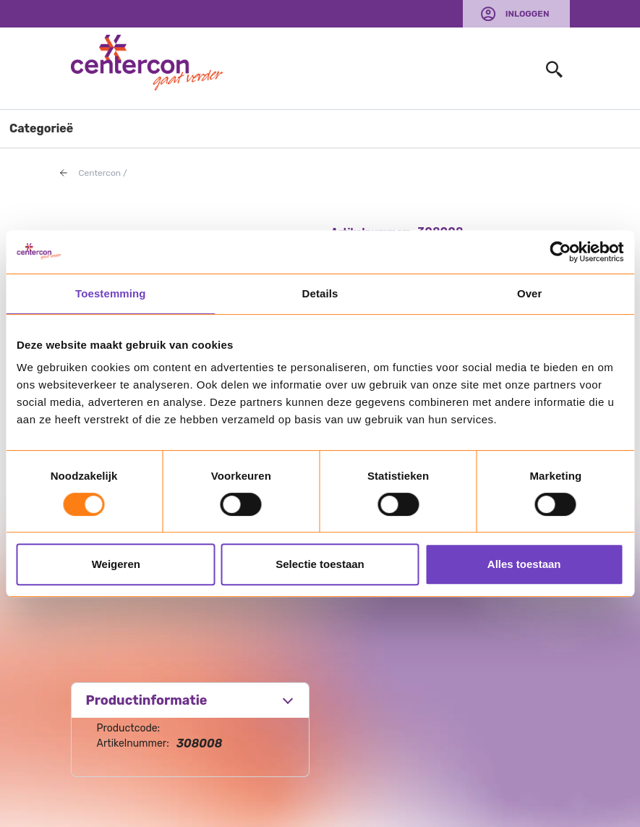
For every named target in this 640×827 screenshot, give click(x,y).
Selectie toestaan (320, 564)
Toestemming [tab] (110, 293)
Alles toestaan (524, 564)
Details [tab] (320, 293)
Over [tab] (529, 293)
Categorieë (41, 128)
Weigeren (116, 564)
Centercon (100, 173)
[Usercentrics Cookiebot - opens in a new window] (560, 252)
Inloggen (527, 14)
